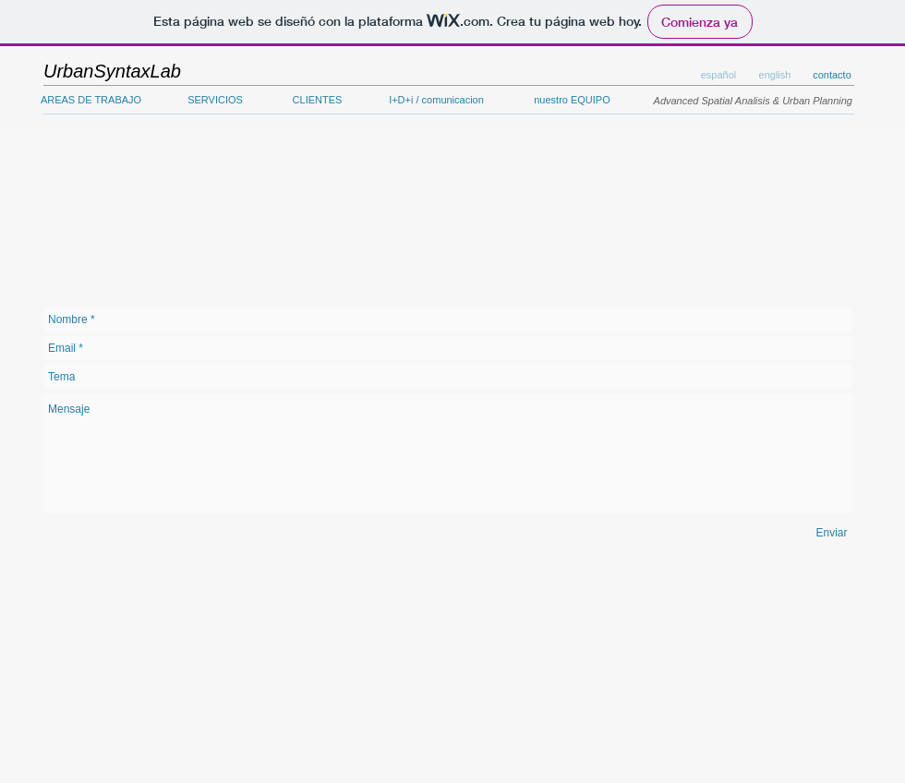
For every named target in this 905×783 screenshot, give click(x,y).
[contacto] (832, 75)
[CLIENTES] (317, 101)
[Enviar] (831, 533)
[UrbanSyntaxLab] (112, 71)
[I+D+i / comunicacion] (436, 101)
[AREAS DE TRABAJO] (91, 101)
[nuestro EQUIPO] (572, 101)
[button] (775, 75)
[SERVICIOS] (215, 101)
